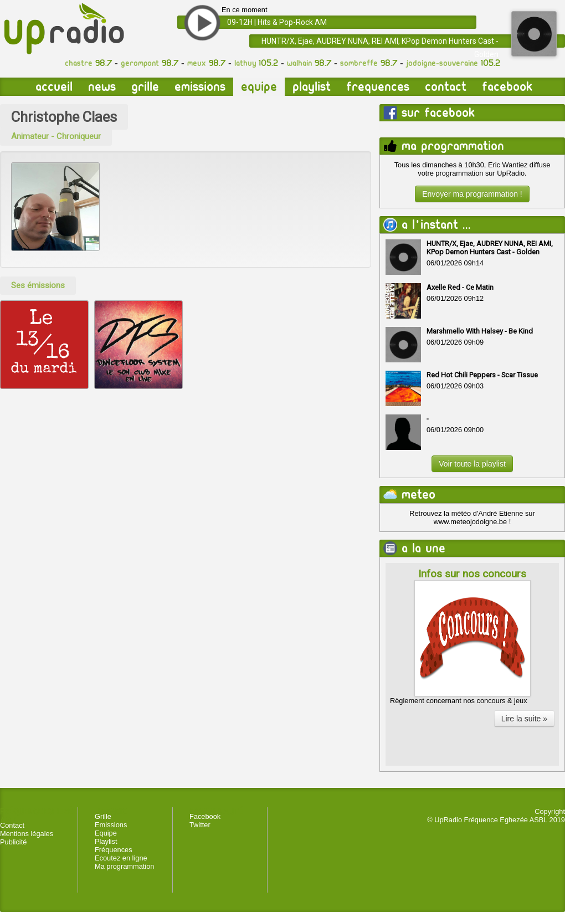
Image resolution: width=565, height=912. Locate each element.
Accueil (54, 87)
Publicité (13, 842)
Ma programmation (124, 866)
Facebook (507, 87)
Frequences (377, 87)
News (102, 87)
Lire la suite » (524, 718)
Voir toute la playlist (472, 463)
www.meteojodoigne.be (470, 522)
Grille (145, 87)
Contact (445, 87)
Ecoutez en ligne (121, 858)
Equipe (259, 87)
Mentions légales (26, 833)
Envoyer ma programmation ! (472, 193)
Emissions (199, 87)
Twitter (199, 825)
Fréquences (113, 850)
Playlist (311, 87)
